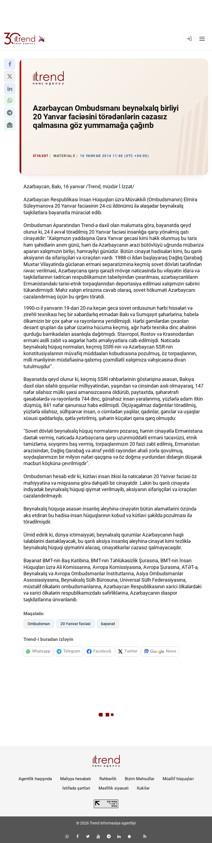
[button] (9, 64)
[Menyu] (202, 38)
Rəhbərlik (107, 778)
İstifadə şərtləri (76, 788)
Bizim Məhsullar (139, 778)
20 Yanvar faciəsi (75, 624)
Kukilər (143, 788)
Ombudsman (39, 624)
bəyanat (108, 624)
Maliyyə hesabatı (75, 778)
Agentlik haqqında (35, 778)
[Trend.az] (24, 39)
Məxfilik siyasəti (114, 788)
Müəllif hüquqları (178, 778)
